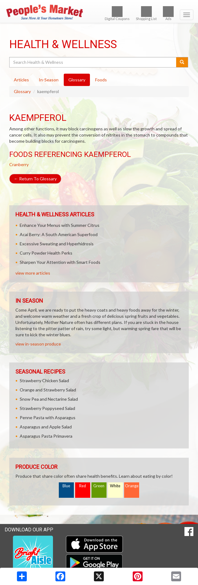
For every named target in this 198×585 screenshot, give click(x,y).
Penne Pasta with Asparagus (47, 417)
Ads (168, 13)
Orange (132, 486)
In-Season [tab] (49, 79)
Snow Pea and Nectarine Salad (49, 399)
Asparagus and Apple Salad (46, 426)
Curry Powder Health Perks (46, 253)
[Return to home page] (99, 12)
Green (98, 486)
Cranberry (19, 164)
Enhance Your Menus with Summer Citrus (59, 225)
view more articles (32, 273)
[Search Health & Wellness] (93, 62)
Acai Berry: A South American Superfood (59, 234)
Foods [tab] (101, 79)
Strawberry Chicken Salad (44, 380)
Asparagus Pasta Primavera (46, 436)
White (115, 486)
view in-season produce (38, 343)
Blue (66, 486)
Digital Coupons (117, 13)
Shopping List (146, 13)
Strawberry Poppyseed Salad (47, 408)
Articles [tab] (21, 79)
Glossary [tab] (76, 79)
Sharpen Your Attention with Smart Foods (60, 262)
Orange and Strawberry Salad (48, 389)
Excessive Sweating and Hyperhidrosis (57, 243)
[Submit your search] (182, 62)
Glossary (22, 91)
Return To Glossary (35, 178)
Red (82, 486)
